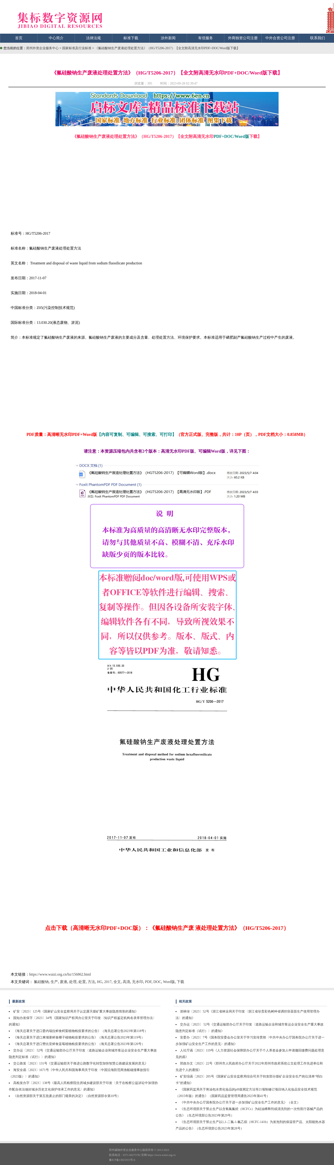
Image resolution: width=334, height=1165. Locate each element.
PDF (148, 982)
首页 (18, 38)
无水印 (137, 982)
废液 (63, 982)
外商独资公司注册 (243, 38)
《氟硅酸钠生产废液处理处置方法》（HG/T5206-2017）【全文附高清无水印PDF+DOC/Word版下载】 (167, 48)
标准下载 (130, 38)
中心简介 (56, 38)
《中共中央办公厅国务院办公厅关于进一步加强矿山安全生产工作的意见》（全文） (240, 1102)
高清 (126, 982)
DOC (157, 982)
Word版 (169, 982)
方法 (91, 982)
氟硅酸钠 (41, 982)
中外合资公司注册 (280, 38)
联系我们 (317, 38)
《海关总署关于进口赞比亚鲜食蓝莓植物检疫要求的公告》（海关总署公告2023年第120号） (79, 1044)
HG (99, 982)
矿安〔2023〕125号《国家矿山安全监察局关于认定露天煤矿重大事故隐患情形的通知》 (75, 1011)
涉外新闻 (168, 38)
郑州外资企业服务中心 (42, 48)
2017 (108, 982)
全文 (117, 982)
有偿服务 (205, 38)
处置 (82, 982)
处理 (73, 982)
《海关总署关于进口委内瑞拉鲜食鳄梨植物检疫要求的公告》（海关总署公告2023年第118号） (80, 1031)
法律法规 (93, 38)
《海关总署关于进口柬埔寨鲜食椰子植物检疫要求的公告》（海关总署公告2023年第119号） (79, 1037)
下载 (180, 982)
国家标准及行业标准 (77, 48)
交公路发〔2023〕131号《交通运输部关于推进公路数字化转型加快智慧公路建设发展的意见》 (80, 1063)
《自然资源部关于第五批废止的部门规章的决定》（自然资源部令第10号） (66, 1096)
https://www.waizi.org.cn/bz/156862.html (60, 974)
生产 (54, 982)
